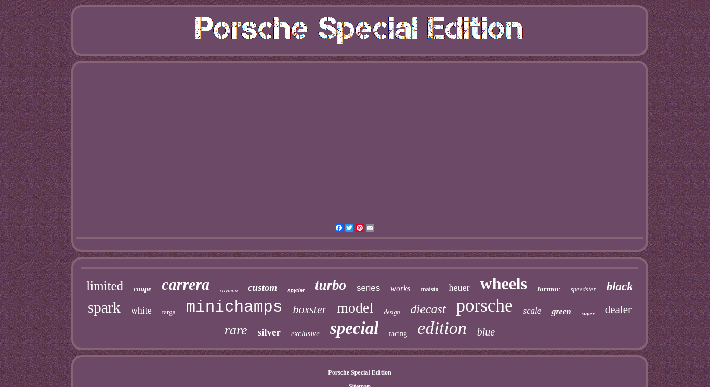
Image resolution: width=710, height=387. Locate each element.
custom (262, 287)
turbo (330, 285)
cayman (229, 290)
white (141, 310)
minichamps (234, 307)
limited (104, 286)
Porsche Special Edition (359, 372)
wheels (504, 283)
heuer (459, 287)
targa (169, 312)
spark (104, 307)
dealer (618, 309)
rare (236, 330)
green (561, 311)
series (368, 288)
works (400, 288)
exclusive (305, 333)
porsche (484, 305)
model (355, 308)
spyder (296, 290)
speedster (583, 289)
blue (486, 332)
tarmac (548, 289)
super (588, 313)
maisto (430, 289)
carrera (185, 284)
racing (398, 334)
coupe (142, 289)
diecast (428, 309)
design (392, 312)
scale (532, 311)
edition (441, 328)
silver (269, 332)
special (354, 328)
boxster (310, 309)
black (620, 286)
